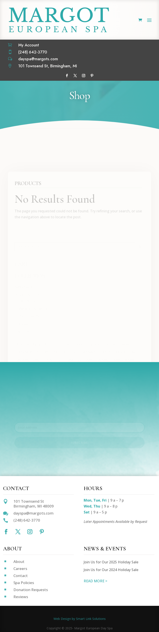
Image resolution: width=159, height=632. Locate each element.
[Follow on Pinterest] (92, 75)
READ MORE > (95, 581)
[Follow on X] (75, 75)
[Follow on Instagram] (83, 75)
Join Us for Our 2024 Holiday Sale (111, 569)
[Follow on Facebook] (67, 75)
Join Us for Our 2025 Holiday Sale (111, 562)
